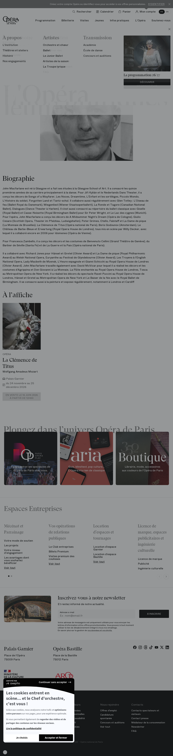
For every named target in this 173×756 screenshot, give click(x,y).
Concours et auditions (112, 722)
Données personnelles (77, 712)
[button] (5, 752)
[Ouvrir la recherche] (82, 11)
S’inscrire (154, 614)
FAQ (134, 731)
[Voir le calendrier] (105, 11)
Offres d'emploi (108, 710)
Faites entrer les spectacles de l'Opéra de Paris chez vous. (30, 469)
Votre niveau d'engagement (13, 551)
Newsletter (137, 726)
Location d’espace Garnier (104, 548)
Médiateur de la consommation (148, 722)
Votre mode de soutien (18, 541)
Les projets (11, 545)
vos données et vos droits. (100, 630)
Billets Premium (59, 551)
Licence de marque (150, 559)
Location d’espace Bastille (104, 555)
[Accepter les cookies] (56, 737)
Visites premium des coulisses (61, 557)
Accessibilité (78, 718)
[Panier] (125, 11)
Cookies (75, 726)
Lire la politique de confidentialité (23, 728)
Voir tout (9, 568)
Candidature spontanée (107, 716)
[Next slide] (166, 576)
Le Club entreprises (61, 547)
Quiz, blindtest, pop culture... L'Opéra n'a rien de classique (86, 469)
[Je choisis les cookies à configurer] (22, 737)
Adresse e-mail (67, 612)
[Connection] (146, 11)
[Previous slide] (159, 576)
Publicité (143, 564)
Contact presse (140, 718)
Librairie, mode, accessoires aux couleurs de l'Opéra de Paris (142, 469)
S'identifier (156, 4)
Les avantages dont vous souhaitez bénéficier (16, 560)
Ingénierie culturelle (150, 568)
